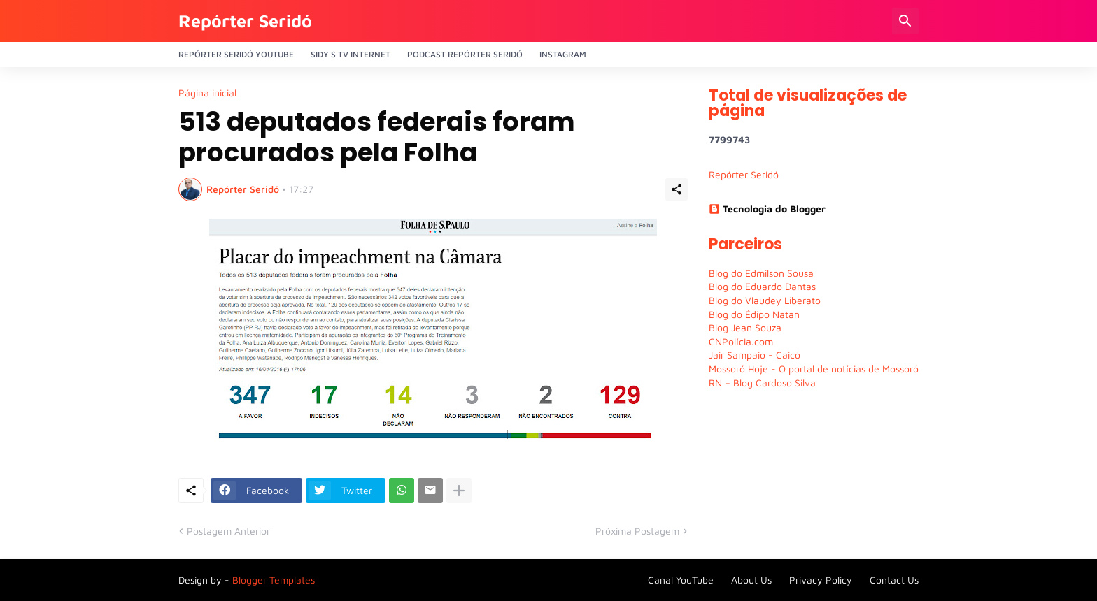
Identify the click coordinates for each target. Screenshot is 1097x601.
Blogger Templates (273, 580)
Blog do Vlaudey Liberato (765, 300)
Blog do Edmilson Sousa (761, 273)
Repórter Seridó (245, 20)
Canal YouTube (681, 580)
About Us (751, 580)
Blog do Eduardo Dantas (762, 286)
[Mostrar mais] (459, 490)
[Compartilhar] (676, 189)
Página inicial (207, 93)
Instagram (562, 54)
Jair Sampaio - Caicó (754, 355)
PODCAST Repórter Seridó (465, 54)
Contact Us (894, 580)
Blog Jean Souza (745, 327)
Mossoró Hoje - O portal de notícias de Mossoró (814, 369)
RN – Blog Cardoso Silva (762, 383)
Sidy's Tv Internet (350, 54)
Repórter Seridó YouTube (236, 54)
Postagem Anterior (228, 531)
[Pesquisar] (905, 21)
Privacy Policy (820, 580)
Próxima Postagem (637, 531)
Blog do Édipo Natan (754, 314)
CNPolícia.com (741, 341)
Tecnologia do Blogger (767, 209)
